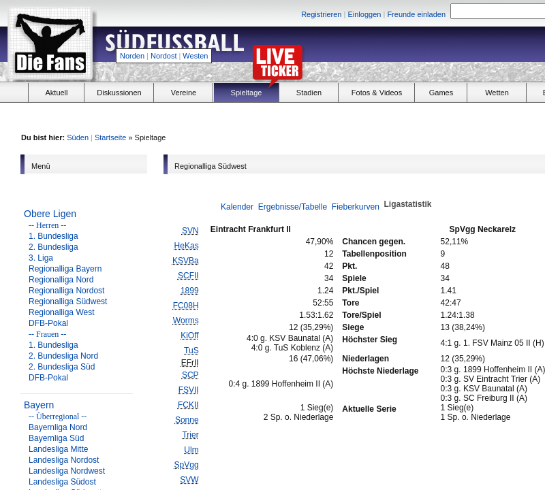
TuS (191, 350)
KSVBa (185, 260)
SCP (190, 375)
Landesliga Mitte (58, 449)
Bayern (39, 404)
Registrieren (321, 14)
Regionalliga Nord (61, 279)
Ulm (191, 450)
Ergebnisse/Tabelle (292, 207)
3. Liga (41, 258)
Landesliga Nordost (64, 460)
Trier (190, 435)
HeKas (186, 245)
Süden (78, 137)
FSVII (188, 390)
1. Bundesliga (53, 236)
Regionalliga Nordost (66, 290)
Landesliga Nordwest (67, 471)
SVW (189, 480)
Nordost (164, 56)
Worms (186, 320)
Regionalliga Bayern (65, 269)
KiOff (189, 335)
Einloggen (364, 14)
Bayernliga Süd (56, 438)
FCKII (188, 405)
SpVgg (186, 465)
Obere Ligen (50, 213)
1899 (190, 290)
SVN (190, 230)
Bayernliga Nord (58, 427)
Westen (195, 56)
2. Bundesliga (53, 247)
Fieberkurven (355, 207)
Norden (132, 56)
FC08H (186, 305)
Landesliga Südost (62, 482)
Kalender (237, 207)
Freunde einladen (416, 14)
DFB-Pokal (48, 323)
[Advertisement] (440, 116)
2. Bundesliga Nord (63, 356)
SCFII (188, 275)
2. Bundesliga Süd (62, 367)
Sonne (187, 420)
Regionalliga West (62, 312)
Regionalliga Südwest (68, 301)
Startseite (110, 137)
